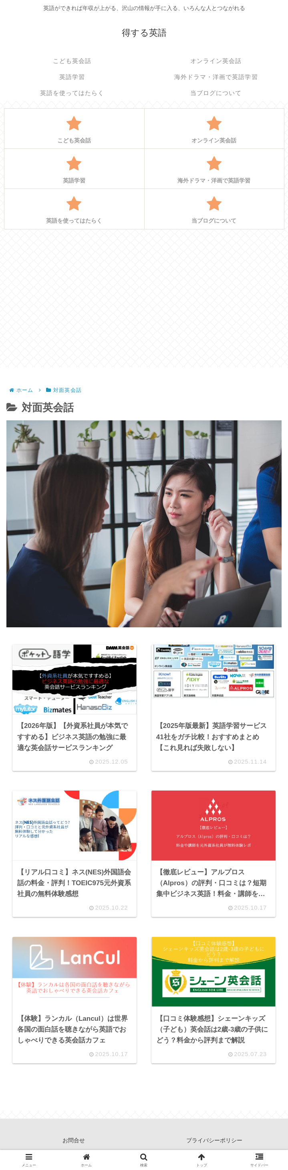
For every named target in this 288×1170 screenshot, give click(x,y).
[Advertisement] (144, 298)
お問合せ (73, 1144)
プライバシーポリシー (214, 1144)
